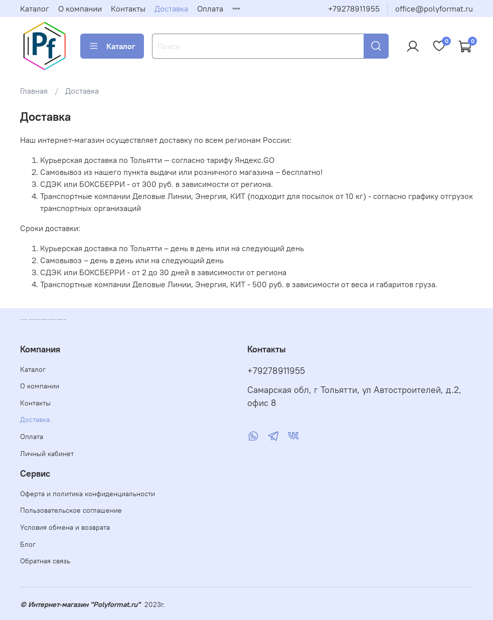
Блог (28, 544)
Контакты (128, 9)
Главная (34, 91)
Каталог (34, 9)
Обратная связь (45, 560)
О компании (80, 9)
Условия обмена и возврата (65, 527)
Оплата (210, 9)
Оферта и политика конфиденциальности (87, 493)
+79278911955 (354, 9)
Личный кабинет (47, 453)
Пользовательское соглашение (71, 510)
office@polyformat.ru (434, 9)
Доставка (171, 9)
